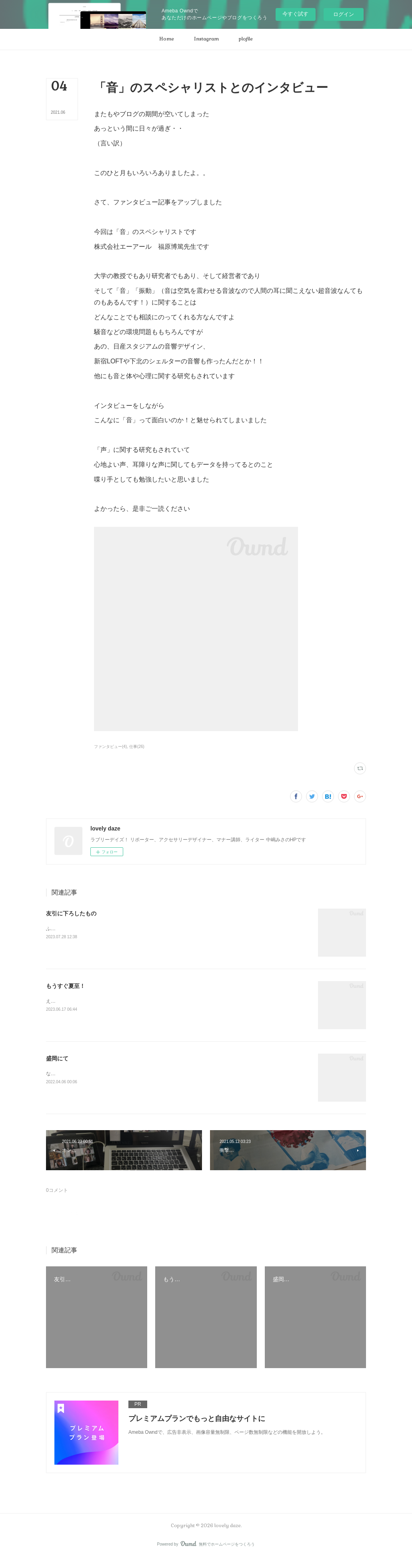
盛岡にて (57, 1058)
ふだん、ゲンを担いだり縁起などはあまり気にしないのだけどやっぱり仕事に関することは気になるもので (161, 928)
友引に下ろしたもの (71, 913)
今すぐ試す (295, 14)
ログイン (343, 14)
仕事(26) (136, 746)
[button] (166, 39)
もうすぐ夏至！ (65, 986)
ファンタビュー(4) (110, 746)
